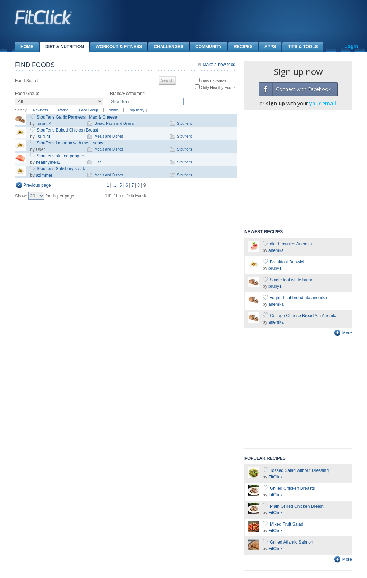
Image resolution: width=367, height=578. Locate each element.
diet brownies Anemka (291, 244)
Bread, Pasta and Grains (114, 123)
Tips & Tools (300, 47)
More (347, 332)
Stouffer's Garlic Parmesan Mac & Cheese (77, 117)
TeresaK (44, 123)
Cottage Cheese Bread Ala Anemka (304, 315)
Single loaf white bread (291, 279)
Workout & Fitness (116, 47)
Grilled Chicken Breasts (292, 488)
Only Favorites (213, 81)
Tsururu (43, 136)
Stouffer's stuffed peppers (61, 155)
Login (351, 46)
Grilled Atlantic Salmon (291, 542)
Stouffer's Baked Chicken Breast (67, 130)
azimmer (44, 175)
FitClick (275, 476)
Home (24, 47)
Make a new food (219, 64)
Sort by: (21, 110)
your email (322, 103)
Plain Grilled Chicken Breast (296, 506)
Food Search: (28, 80)
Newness (40, 110)
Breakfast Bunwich (287, 261)
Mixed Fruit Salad (286, 524)
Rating (63, 110)
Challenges (166, 47)
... (114, 185)
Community (206, 47)
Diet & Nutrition (62, 47)
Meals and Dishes (109, 136)
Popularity (136, 110)
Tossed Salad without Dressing (299, 470)
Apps (267, 47)
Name (113, 110)
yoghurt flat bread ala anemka (298, 297)
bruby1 (275, 268)
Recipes (240, 47)
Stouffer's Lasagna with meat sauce (71, 142)
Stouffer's (184, 123)
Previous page (37, 185)
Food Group (88, 110)
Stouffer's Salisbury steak (61, 168)
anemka (276, 250)
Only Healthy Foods (217, 87)
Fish (98, 162)
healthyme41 (48, 162)
